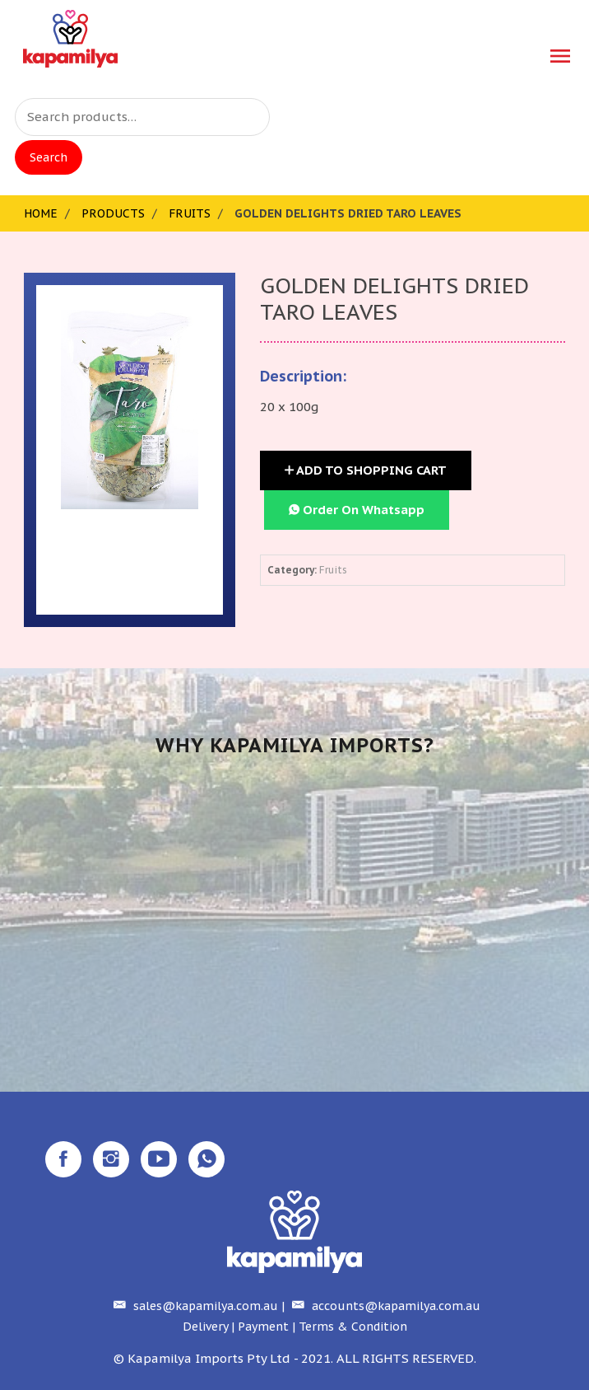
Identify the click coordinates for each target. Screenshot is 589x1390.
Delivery (205, 1326)
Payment (263, 1326)
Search (48, 157)
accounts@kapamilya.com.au (384, 1306)
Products (113, 213)
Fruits (190, 213)
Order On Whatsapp (356, 509)
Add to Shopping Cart (366, 470)
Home (41, 213)
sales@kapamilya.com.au (193, 1306)
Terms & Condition (353, 1326)
